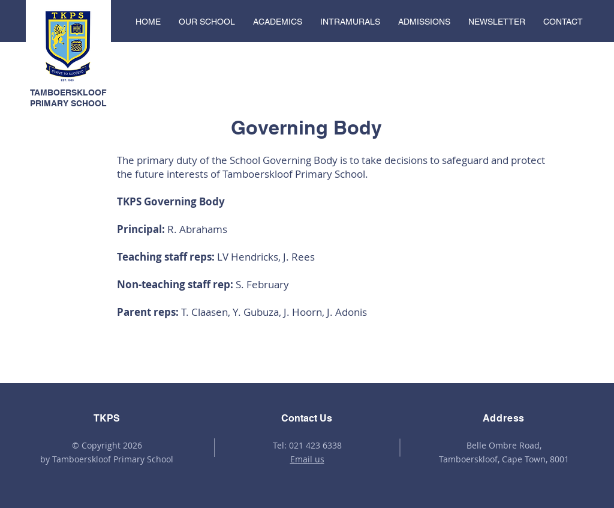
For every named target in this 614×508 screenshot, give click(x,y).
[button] (207, 22)
